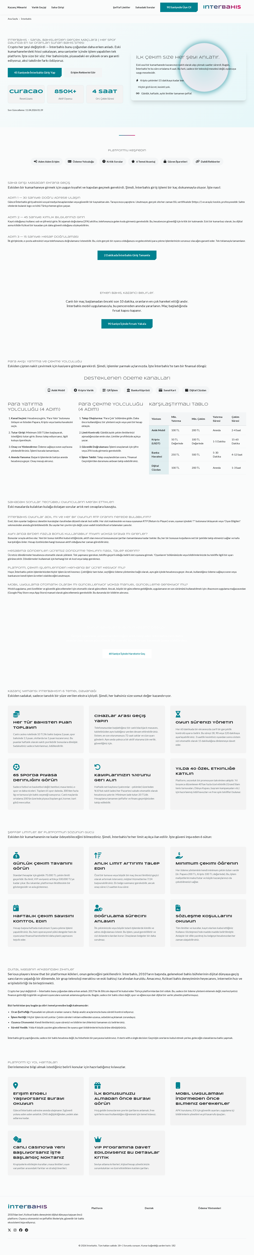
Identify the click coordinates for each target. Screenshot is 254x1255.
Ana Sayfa (13, 18)
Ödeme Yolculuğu (81, 161)
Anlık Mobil (56, 390)
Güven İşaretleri (175, 161)
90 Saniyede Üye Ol (179, 7)
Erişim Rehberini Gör (83, 72)
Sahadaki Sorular (145, 7)
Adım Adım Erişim (46, 161)
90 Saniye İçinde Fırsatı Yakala (127, 323)
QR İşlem (110, 390)
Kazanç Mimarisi (17, 7)
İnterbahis (222, 7)
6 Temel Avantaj (143, 161)
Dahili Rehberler (208, 161)
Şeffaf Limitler (121, 7)
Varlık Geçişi (39, 7)
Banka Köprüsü (138, 390)
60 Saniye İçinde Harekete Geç (127, 653)
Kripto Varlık (84, 390)
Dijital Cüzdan (195, 390)
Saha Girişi (57, 7)
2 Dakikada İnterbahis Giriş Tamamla (127, 255)
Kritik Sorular (112, 161)
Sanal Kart (167, 390)
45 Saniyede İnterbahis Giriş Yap (34, 72)
